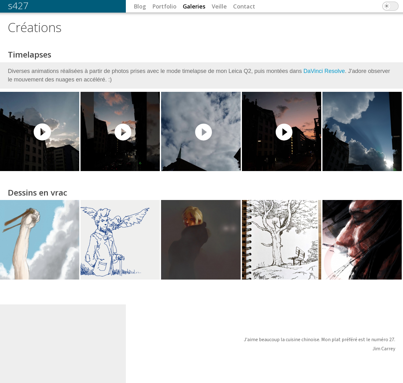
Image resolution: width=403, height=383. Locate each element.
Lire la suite (201, 111)
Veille (219, 6)
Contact (244, 6)
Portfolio (164, 6)
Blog (140, 6)
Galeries (194, 6)
